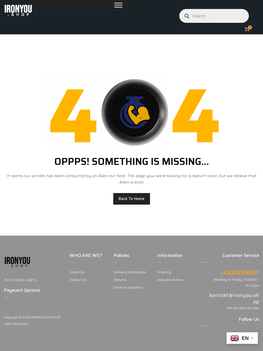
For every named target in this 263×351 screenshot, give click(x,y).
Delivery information (130, 272)
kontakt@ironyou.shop (234, 298)
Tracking (164, 272)
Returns (120, 280)
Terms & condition (128, 287)
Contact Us (78, 280)
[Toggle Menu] (106, 5)
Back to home (132, 199)
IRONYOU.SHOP (44, 317)
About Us (77, 272)
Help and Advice (170, 280)
